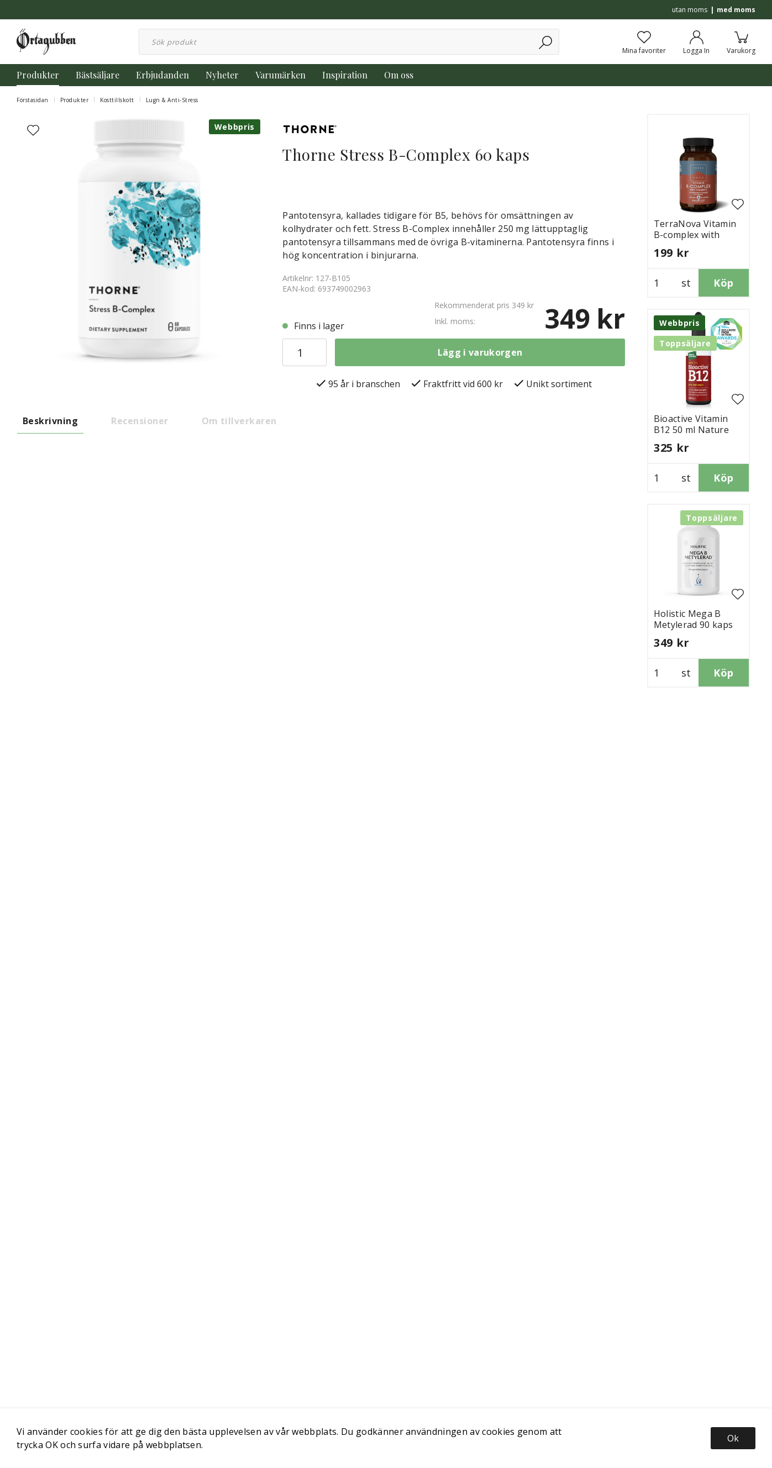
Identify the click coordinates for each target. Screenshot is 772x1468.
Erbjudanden (162, 75)
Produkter (38, 75)
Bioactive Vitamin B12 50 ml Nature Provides (691, 430)
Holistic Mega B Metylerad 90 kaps (693, 619)
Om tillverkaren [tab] (239, 421)
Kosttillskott (117, 100)
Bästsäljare (97, 75)
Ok (733, 1438)
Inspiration (344, 75)
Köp (723, 282)
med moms (736, 9)
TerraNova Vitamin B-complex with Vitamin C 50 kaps (695, 235)
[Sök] (546, 42)
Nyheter (222, 75)
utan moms (689, 9)
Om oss (398, 75)
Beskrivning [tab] (50, 421)
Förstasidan (33, 100)
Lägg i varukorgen (480, 352)
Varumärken (280, 75)
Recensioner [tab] (139, 421)
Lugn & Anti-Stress (172, 100)
